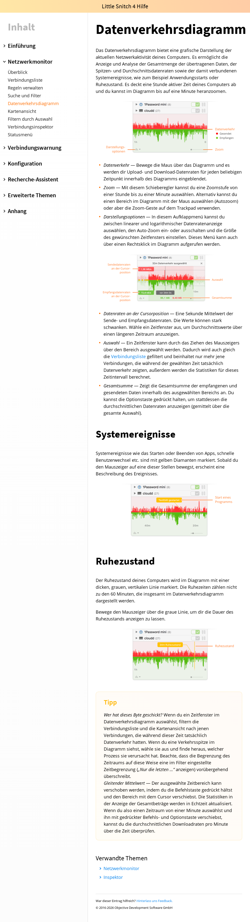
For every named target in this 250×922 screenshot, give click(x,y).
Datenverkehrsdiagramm (33, 103)
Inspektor (113, 877)
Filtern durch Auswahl (30, 119)
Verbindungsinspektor (30, 127)
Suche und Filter (24, 95)
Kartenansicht (22, 111)
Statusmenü (20, 134)
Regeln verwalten (25, 88)
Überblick (17, 72)
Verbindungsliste (25, 80)
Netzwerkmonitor (121, 868)
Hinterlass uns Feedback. (154, 901)
